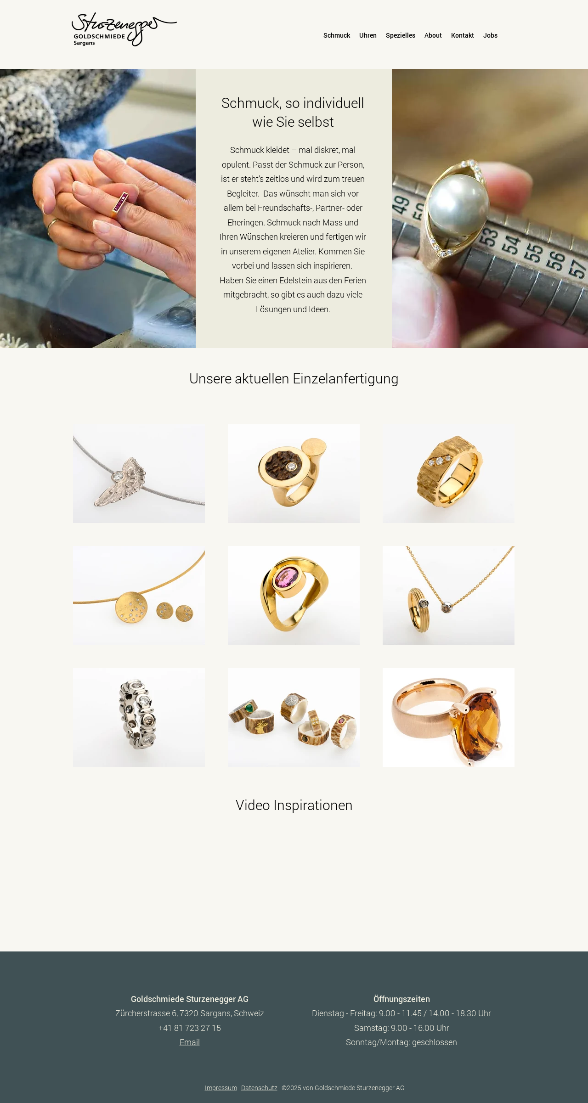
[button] (337, 35)
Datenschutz (259, 1087)
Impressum (221, 1087)
